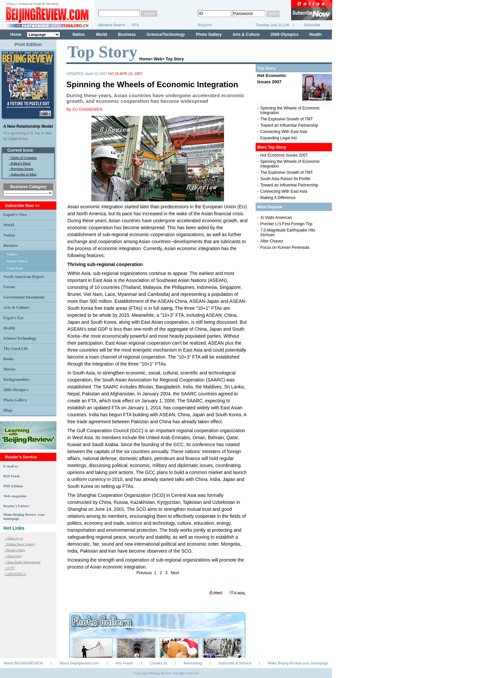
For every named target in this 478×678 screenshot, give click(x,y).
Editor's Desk (21, 163)
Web (158, 59)
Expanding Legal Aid (278, 138)
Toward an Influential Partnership (289, 125)
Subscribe (307, 25)
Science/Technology (166, 34)
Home (15, 34)
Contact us (158, 663)
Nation (78, 34)
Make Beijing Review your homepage (298, 663)
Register (205, 25)
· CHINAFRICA (15, 574)
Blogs (8, 410)
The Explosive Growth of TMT (286, 119)
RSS (135, 25)
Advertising (192, 663)
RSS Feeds (11, 476)
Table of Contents (24, 158)
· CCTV (9, 568)
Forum (9, 287)
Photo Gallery (209, 34)
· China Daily (13, 556)
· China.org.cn (13, 538)
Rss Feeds (124, 663)
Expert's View (15, 214)
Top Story (175, 59)
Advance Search (111, 25)
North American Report (23, 276)
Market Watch (17, 261)
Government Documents (24, 297)
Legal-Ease (15, 268)
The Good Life (15, 348)
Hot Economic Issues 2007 (284, 155)
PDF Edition (13, 486)
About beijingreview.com (79, 663)
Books (8, 359)
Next (175, 573)
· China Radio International (22, 562)
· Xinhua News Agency (19, 544)
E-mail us (10, 466)
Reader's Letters (16, 506)
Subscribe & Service (234, 663)
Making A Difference (278, 197)
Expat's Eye (13, 317)
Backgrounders (16, 379)
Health (315, 34)
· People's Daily (14, 550)
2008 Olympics (284, 34)
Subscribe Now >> (22, 205)
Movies (9, 369)
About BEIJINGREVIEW (23, 663)
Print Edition (28, 44)
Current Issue (20, 150)
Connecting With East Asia (283, 131)
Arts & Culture (246, 34)
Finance (12, 254)
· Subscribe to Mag (23, 174)
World (101, 34)
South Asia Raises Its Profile (285, 178)
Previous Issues (22, 168)
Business (126, 34)
